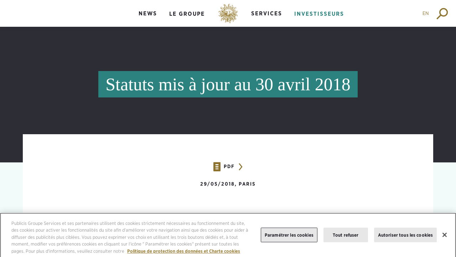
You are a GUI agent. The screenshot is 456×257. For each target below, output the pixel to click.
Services (266, 13)
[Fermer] (444, 237)
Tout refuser (346, 237)
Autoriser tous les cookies (405, 237)
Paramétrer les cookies (289, 237)
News (148, 13)
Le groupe (187, 13)
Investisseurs (319, 13)
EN (426, 13)
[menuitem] (147, 19)
